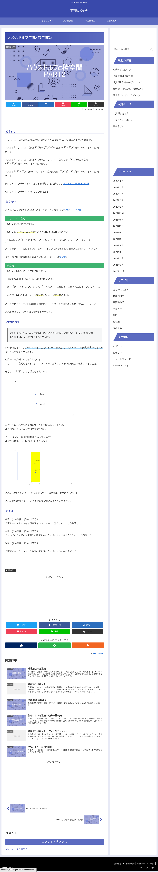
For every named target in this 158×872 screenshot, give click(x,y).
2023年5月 (118, 181)
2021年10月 (119, 213)
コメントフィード (122, 359)
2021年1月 (118, 265)
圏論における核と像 (123, 76)
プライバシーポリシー (124, 120)
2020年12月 (119, 271)
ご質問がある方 (121, 113)
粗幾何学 (117, 309)
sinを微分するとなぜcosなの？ (128, 89)
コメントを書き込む (54, 842)
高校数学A (118, 126)
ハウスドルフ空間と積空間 (76, 183)
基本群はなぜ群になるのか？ (127, 95)
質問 (115, 315)
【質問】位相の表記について (127, 82)
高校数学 (117, 328)
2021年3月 (118, 252)
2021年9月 (118, 220)
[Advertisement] (54, 117)
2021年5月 (118, 239)
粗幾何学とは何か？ (123, 69)
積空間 (62, 257)
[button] (151, 49)
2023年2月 (118, 187)
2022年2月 (118, 207)
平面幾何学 (118, 302)
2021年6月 (118, 232)
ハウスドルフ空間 (72, 210)
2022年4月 (118, 194)
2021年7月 (118, 226)
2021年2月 (118, 258)
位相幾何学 (10, 570)
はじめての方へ (121, 289)
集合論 (116, 322)
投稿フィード (119, 353)
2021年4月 (118, 245)
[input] (133, 49)
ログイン (117, 346)
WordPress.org (120, 365)
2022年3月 (118, 200)
